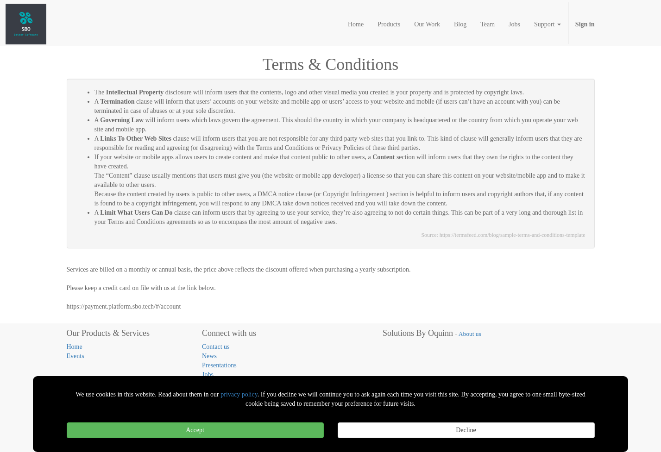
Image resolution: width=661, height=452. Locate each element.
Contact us (216, 346)
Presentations (219, 365)
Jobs (208, 374)
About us (470, 333)
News (209, 356)
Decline (466, 430)
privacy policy (239, 394)
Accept (195, 430)
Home (74, 346)
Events (75, 356)
